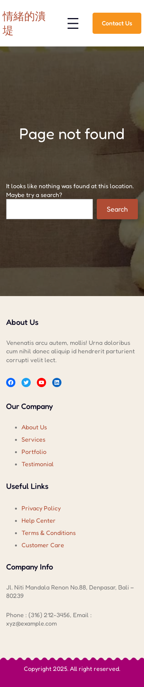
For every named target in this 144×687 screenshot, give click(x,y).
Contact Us (117, 23)
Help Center (39, 520)
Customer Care (43, 545)
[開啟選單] (73, 23)
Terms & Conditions (49, 532)
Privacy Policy (41, 508)
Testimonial (38, 464)
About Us (34, 427)
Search (117, 209)
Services (33, 439)
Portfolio (34, 451)
